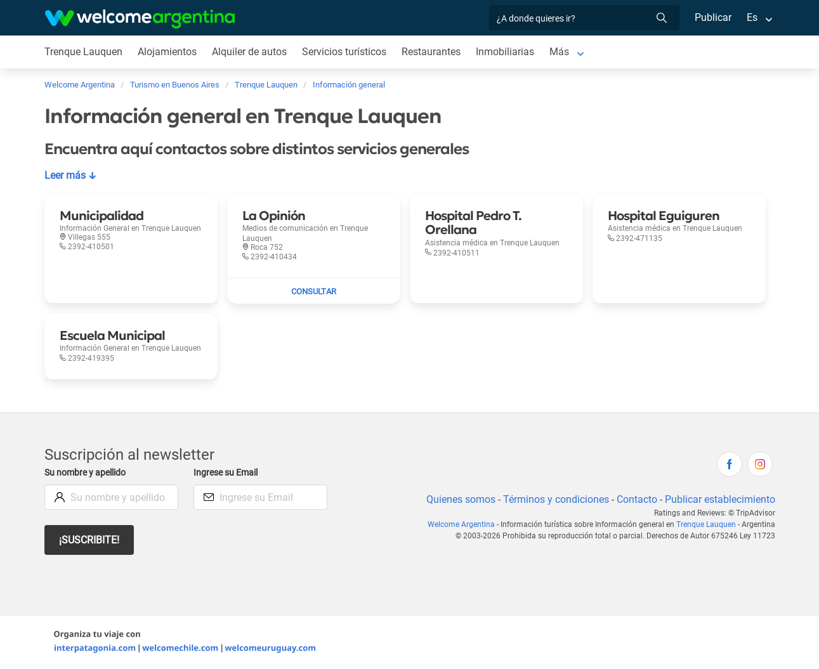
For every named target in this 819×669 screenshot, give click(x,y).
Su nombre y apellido (87, 472)
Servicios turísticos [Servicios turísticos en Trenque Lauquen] (346, 52)
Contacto (634, 499)
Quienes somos (457, 499)
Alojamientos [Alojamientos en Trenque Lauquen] (167, 52)
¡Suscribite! (90, 540)
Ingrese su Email (227, 472)
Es (751, 17)
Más (562, 52)
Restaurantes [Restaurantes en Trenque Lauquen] (434, 52)
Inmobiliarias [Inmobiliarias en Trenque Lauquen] (508, 52)
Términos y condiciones (552, 499)
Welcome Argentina (466, 524)
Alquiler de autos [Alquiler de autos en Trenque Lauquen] (249, 52)
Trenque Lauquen (707, 524)
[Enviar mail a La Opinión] (313, 291)
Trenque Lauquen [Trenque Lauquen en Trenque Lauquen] (83, 52)
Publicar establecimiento (719, 499)
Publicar (712, 17)
